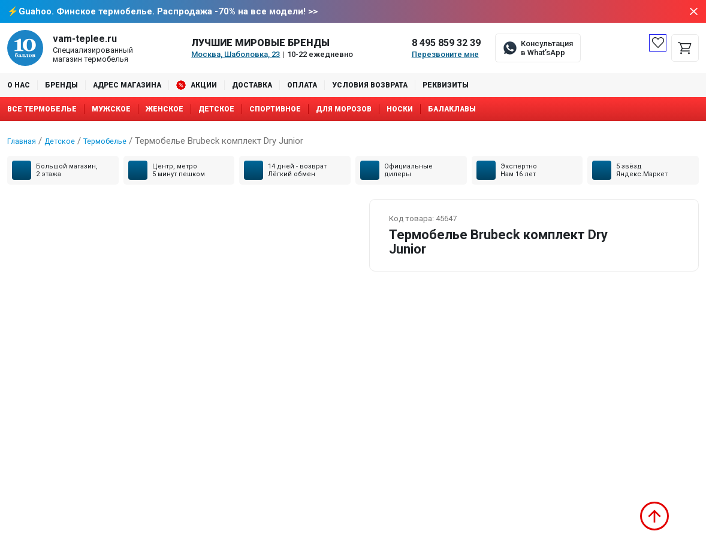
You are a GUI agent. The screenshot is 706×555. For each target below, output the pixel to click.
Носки (400, 110)
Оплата (302, 86)
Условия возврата (370, 86)
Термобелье (117, 142)
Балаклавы (452, 110)
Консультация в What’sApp (547, 49)
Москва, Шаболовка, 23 (235, 55)
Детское (216, 110)
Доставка (252, 86)
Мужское (111, 110)
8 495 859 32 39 (446, 44)
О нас (18, 86)
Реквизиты (446, 86)
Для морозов (344, 110)
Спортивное (275, 110)
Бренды (61, 86)
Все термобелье (42, 110)
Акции (204, 86)
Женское (164, 110)
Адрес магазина (127, 86)
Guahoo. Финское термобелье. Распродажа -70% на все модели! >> (168, 12)
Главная (23, 142)
